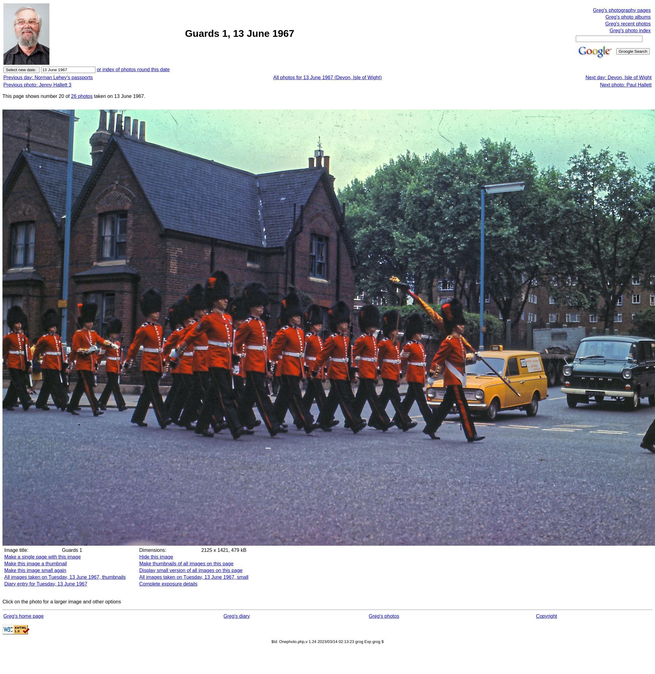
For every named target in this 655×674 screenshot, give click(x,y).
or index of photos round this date (133, 69)
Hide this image (156, 557)
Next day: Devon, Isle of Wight (619, 77)
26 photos (81, 96)
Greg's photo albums (628, 17)
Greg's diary (237, 616)
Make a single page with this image (42, 557)
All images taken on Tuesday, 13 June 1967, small (193, 577)
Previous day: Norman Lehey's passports (48, 77)
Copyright (546, 616)
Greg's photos (384, 616)
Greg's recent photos (628, 23)
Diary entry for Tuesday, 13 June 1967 (45, 584)
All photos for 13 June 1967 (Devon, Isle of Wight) (327, 77)
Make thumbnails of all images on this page (186, 563)
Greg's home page (23, 616)
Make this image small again (35, 570)
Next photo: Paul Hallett (626, 84)
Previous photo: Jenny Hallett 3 (37, 84)
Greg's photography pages (622, 10)
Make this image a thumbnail (35, 563)
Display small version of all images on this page (191, 570)
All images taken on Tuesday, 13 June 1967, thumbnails (65, 577)
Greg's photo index (630, 30)
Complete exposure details (168, 584)
